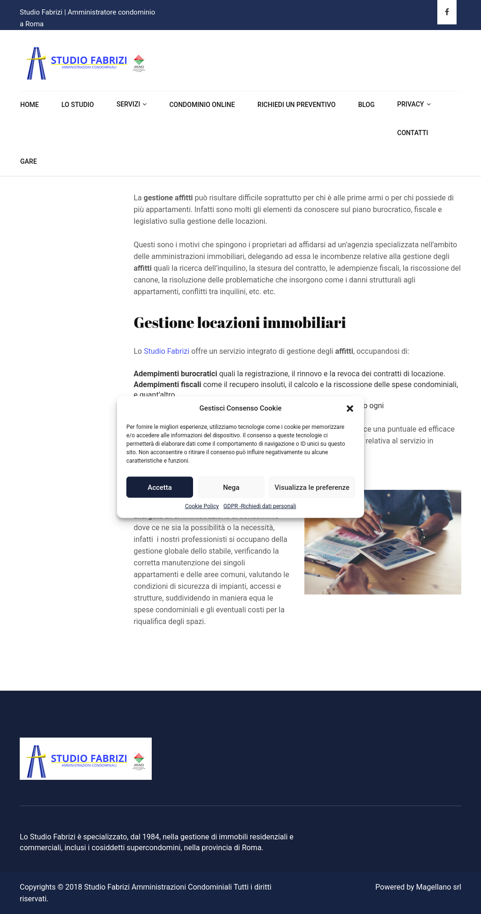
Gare (28, 161)
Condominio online (202, 104)
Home (29, 104)
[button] (350, 408)
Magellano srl (438, 887)
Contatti (412, 133)
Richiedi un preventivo (296, 104)
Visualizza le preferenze (311, 487)
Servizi (128, 104)
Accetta (159, 487)
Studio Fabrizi (166, 351)
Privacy (410, 104)
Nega (231, 487)
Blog (366, 104)
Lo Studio (78, 104)
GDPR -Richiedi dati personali (260, 506)
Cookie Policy (202, 506)
